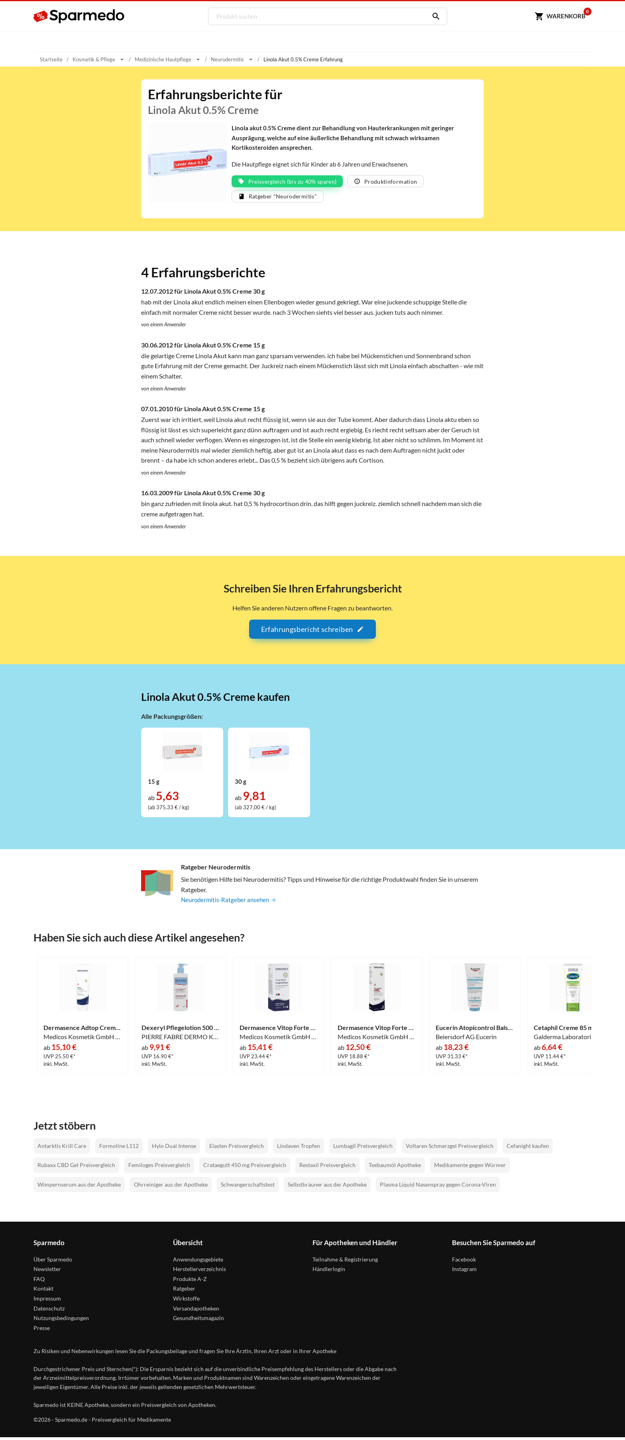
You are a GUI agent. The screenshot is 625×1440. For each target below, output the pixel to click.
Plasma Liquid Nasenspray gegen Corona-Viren (438, 1187)
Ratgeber (184, 1291)
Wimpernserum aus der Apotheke (79, 1187)
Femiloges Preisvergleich (159, 1167)
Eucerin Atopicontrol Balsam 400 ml (475, 1030)
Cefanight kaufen (528, 1148)
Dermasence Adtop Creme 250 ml (82, 1030)
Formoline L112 (119, 1148)
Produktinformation (385, 183)
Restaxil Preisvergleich (327, 1167)
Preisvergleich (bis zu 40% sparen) (287, 183)
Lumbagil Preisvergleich (363, 1148)
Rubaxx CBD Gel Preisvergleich (76, 1167)
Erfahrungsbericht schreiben (312, 631)
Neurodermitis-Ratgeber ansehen (231, 902)
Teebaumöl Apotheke (395, 1167)
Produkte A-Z (190, 1281)
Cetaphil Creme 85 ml (564, 1030)
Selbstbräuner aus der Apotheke (327, 1187)
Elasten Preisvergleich (236, 1148)
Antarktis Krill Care (61, 1148)
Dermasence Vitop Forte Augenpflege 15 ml (279, 1030)
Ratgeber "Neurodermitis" (277, 198)
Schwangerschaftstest (248, 1187)
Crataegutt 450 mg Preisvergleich (244, 1167)
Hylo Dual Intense (174, 1148)
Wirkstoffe (186, 1301)
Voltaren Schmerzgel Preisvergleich (449, 1148)
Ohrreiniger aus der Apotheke (171, 1187)
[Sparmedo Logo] (79, 16)
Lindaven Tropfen (298, 1148)
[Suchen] (433, 16)
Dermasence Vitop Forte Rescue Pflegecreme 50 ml (377, 1030)
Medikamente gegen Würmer (470, 1167)
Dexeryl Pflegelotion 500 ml (181, 1030)
